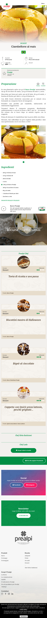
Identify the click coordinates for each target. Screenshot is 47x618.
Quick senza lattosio (12, 423)
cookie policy (23, 609)
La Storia (4, 575)
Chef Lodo (23, 445)
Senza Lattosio (21, 423)
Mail (2, 594)
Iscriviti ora (23, 515)
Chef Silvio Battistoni (23, 435)
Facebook (17, 485)
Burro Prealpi (30, 89)
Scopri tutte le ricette (23, 450)
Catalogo (4, 586)
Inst (9, 594)
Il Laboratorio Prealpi (7, 582)
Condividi (43, 85)
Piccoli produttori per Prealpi (10, 584)
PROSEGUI (24, 616)
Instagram (30, 485)
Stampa (38, 85)
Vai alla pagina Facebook (34, 460)
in (12, 594)
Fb (5, 594)
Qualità (3, 579)
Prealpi (9, 72)
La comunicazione (6, 577)
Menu (42, 3)
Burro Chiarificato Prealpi (13, 380)
